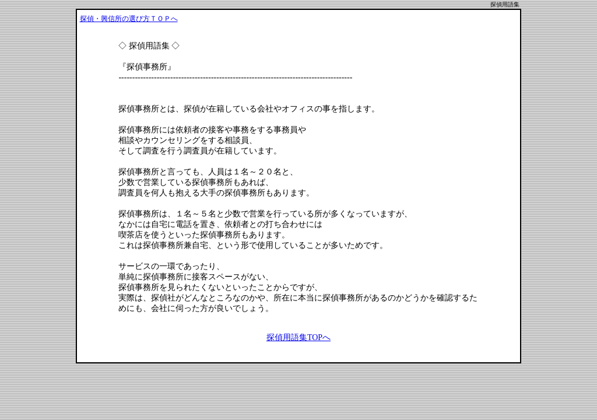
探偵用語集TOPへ (298, 337)
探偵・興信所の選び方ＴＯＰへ (129, 19)
